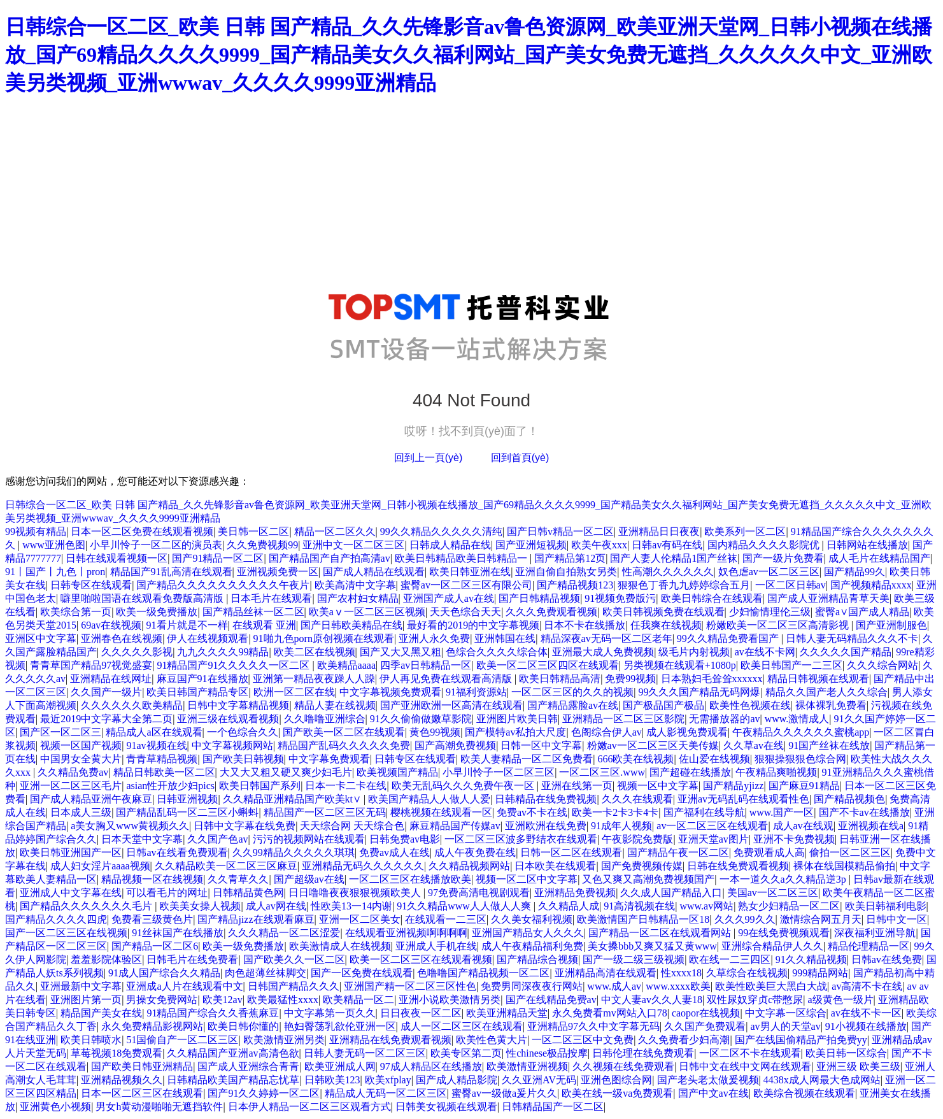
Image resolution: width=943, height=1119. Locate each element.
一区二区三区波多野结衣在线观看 (520, 839)
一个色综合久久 (242, 732)
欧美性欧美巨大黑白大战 (771, 986)
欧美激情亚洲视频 (527, 1066)
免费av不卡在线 (532, 812)
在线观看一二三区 (445, 919)
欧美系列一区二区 (745, 531)
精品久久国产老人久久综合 (826, 692)
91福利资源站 (476, 692)
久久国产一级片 (106, 692)
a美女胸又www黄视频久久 (130, 825)
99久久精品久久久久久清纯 (441, 531)
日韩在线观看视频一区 (116, 558)
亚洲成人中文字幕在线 (71, 892)
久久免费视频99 (262, 544)
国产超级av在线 (309, 879)
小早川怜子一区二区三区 (499, 772)
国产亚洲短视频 (531, 544)
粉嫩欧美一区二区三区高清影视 (778, 625)
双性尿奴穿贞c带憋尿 (755, 999)
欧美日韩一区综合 (846, 1053)
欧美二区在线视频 (314, 651)
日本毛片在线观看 (271, 598)
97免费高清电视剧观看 (479, 892)
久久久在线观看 (637, 799)
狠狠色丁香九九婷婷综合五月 (684, 585)
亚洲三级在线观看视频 (228, 718)
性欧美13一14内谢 (351, 906)
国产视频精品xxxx (871, 585)
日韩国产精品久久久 (293, 986)
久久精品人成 (568, 906)
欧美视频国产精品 (397, 772)
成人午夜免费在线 (475, 852)
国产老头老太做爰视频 (708, 1079)
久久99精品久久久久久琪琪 (293, 852)
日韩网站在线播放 (867, 544)
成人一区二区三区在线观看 (462, 1026)
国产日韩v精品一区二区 (560, 531)
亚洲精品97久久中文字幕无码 (593, 1026)
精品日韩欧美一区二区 (164, 772)
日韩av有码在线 (667, 544)
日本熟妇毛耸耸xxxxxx (712, 678)
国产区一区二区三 (60, 732)
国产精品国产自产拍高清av (329, 558)
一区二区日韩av (790, 585)
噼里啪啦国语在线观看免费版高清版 (143, 598)
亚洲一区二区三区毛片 (71, 785)
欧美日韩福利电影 (885, 906)
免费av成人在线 (394, 852)
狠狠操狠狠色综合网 (800, 758)
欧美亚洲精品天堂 (507, 1013)
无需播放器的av (724, 718)
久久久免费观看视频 (551, 611)
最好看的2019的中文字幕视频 (473, 625)
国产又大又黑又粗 (400, 651)
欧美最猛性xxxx (282, 999)
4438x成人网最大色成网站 (822, 1079)
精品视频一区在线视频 (152, 879)
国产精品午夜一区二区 (678, 852)
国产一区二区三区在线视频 (66, 932)
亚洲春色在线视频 (121, 638)
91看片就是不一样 (187, 625)
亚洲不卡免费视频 (794, 839)
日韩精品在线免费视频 (546, 799)
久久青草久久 (238, 879)
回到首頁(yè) (520, 457)
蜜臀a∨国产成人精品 (862, 611)
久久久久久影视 (137, 651)
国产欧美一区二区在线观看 (344, 732)
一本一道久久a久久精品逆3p (784, 879)
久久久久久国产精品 (845, 651)
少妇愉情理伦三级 (770, 611)
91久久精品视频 (811, 959)
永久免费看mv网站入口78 (609, 1013)
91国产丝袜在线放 (829, 745)
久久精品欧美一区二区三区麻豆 (226, 865)
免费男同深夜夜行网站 (532, 986)
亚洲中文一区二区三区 (353, 544)
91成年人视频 (621, 825)
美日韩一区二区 (253, 531)
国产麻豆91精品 (804, 785)
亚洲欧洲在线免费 (545, 825)
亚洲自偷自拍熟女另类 (566, 571)
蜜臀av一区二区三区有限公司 (466, 585)
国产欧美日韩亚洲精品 (142, 1066)
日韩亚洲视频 (187, 799)
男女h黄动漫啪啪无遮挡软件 (159, 1106)
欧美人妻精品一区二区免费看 (526, 758)
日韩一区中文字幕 (541, 745)
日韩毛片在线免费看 (192, 959)
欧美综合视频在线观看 (804, 1093)
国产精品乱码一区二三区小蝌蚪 (187, 812)
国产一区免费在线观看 (362, 972)
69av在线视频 (111, 625)
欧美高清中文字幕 (355, 585)
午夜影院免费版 (637, 839)
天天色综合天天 (465, 611)
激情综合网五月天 (820, 919)
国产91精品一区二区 (218, 558)
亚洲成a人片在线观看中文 (184, 986)
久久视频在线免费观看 (623, 1066)
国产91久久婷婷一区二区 (264, 1093)
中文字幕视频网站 (232, 745)
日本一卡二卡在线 (345, 785)
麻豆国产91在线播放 (202, 678)
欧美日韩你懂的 (243, 1026)
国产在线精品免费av (551, 999)
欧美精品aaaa (346, 665)
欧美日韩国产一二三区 (791, 665)
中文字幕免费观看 (329, 758)
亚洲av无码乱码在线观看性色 (743, 799)
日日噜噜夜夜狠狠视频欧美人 (355, 892)
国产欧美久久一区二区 (294, 959)
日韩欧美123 (332, 1079)
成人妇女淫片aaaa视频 (100, 865)
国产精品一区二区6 (154, 946)
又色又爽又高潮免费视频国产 (648, 879)
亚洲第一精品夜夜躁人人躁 (314, 678)
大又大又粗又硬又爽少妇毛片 (286, 772)
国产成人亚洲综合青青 (248, 1066)
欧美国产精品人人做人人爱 (429, 799)
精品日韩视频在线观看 (818, 678)
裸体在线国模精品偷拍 (844, 865)
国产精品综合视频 (537, 959)
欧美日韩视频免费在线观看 (663, 611)
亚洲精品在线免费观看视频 (390, 1039)
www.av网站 (706, 906)
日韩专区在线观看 (91, 585)
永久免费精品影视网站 (152, 1026)
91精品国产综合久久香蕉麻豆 (212, 1013)
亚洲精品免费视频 (575, 892)
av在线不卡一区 (866, 1013)
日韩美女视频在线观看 (446, 1106)
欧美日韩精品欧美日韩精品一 (462, 558)
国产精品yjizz (733, 785)
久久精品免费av (73, 772)
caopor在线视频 (706, 1013)
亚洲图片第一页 (86, 999)
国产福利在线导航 (704, 812)
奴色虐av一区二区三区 (768, 571)
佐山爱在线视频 (714, 758)
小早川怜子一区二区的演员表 (156, 544)
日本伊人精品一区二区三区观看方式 (309, 1106)
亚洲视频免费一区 (277, 571)
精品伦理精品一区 (868, 946)
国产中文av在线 (713, 1093)
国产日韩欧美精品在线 (351, 625)
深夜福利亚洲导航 (875, 932)
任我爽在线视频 (666, 625)
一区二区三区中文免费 (583, 1039)
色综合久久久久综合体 (497, 651)
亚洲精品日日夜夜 (659, 531)
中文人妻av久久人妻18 (651, 999)
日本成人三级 (80, 812)
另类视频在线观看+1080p (679, 665)
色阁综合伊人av (606, 732)
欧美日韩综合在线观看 (712, 598)
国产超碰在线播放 (690, 772)
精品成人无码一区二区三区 (386, 1093)
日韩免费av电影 (404, 839)
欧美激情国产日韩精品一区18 (643, 919)
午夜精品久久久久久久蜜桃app (800, 732)
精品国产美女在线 (101, 1013)
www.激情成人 (797, 718)
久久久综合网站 (882, 665)
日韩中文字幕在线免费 (244, 825)
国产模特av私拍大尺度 (515, 732)
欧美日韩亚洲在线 (470, 571)
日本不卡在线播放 (584, 625)
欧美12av (222, 999)
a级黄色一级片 (840, 999)
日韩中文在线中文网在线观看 (745, 1066)
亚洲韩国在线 (504, 638)
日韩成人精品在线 (450, 544)
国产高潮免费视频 (455, 745)
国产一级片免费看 (783, 558)
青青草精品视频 (161, 758)
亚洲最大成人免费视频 (603, 651)
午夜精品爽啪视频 (776, 772)
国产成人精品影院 (456, 1079)
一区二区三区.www (602, 772)
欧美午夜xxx (599, 544)
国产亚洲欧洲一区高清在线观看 (451, 705)
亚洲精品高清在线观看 (605, 972)
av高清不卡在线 (867, 986)
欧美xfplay (388, 1079)
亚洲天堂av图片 (713, 839)
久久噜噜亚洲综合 (324, 718)
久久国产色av (217, 839)
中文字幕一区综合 (785, 1013)
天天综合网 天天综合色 (352, 825)
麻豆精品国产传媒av (454, 825)
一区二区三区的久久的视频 (572, 692)
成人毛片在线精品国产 (879, 558)
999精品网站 (820, 972)
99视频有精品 (35, 531)
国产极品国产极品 (663, 705)
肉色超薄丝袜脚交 (265, 972)
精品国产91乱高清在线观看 (171, 571)
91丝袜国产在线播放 (177, 932)
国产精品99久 (854, 571)
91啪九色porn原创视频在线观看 (323, 638)
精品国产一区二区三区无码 (325, 812)
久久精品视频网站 (469, 865)
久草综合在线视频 (747, 972)
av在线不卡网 (765, 651)
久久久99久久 (745, 919)
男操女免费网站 (161, 999)
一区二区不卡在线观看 (750, 1053)
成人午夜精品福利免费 (532, 946)
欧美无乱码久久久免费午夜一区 (464, 785)
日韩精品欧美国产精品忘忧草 (233, 1079)
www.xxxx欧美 (678, 986)
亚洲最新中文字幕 (81, 986)
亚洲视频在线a (871, 825)
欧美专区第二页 (466, 1053)
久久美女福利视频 (531, 919)
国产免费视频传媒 (642, 865)
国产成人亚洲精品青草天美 (828, 598)
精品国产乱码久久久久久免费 (344, 745)
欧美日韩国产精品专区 (197, 692)
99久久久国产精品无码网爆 (699, 692)
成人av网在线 (276, 906)
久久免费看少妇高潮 (684, 1039)
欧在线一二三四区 (729, 959)
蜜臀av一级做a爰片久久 (504, 1093)
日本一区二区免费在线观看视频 (142, 531)
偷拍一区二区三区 (850, 852)
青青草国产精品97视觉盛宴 (91, 665)
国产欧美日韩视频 (243, 758)
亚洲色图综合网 (616, 1079)
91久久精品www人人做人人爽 (465, 906)
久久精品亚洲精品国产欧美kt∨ (293, 799)
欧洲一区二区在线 (294, 692)
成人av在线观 (803, 825)
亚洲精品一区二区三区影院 (623, 718)
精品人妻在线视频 (335, 705)
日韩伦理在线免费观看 (643, 1053)
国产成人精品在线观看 (374, 571)
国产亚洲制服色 (891, 625)
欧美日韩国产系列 (260, 785)
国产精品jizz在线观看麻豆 (255, 919)
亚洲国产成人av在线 (448, 598)
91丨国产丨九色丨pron (55, 571)
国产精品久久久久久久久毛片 (87, 906)
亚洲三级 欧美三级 (858, 1066)
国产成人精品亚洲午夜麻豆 (91, 799)
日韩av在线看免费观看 (176, 852)
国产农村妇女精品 (358, 598)
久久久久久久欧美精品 (132, 705)
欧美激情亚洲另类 (284, 1039)
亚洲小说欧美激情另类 (449, 999)
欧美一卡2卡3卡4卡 (615, 812)
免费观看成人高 (769, 852)
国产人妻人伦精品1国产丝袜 (673, 558)
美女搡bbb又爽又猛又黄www (652, 946)
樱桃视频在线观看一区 (441, 812)
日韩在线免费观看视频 (738, 865)
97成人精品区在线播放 (431, 1066)
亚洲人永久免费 (434, 638)
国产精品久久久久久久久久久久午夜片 (222, 585)
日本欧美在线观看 (555, 865)
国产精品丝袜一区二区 (253, 611)
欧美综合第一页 (75, 611)
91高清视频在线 (639, 906)
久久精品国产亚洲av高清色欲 (233, 1053)
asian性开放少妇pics (170, 785)
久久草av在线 (753, 745)
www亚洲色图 (53, 544)
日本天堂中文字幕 (142, 839)
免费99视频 (630, 678)
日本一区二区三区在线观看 (142, 1093)
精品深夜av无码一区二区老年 (606, 638)
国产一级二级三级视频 (633, 959)
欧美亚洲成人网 (340, 1066)
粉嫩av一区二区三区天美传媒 (653, 745)
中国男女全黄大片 (81, 758)
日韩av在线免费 (886, 959)
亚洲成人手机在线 (436, 946)
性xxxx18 (681, 972)
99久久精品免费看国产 (729, 638)
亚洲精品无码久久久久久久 (363, 865)
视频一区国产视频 (81, 745)
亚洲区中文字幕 (40, 638)
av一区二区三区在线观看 (712, 825)
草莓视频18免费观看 (116, 1053)
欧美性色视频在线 (750, 705)
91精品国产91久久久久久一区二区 (234, 665)
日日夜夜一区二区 (421, 1013)
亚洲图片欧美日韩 (517, 718)
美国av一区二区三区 (772, 892)
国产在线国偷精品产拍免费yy (801, 1039)
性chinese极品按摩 (547, 1053)
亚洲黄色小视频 (55, 1106)
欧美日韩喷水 (91, 1039)
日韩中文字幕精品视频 (238, 705)
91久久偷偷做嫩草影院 (421, 718)
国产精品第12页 (570, 558)
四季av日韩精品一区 (425, 665)
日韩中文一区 (896, 919)
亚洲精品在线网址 (111, 678)
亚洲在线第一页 (577, 785)
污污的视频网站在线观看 (309, 839)
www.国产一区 (781, 812)
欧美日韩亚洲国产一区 (71, 852)
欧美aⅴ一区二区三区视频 (367, 611)
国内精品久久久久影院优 (764, 544)
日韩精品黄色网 (248, 892)
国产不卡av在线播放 (864, 812)
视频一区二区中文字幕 (527, 879)
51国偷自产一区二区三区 (182, 1039)
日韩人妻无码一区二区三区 (365, 1053)
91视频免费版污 (620, 598)
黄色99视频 (434, 732)
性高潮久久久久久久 (668, 571)
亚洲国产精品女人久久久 (528, 932)
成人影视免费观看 (687, 732)
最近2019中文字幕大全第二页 (106, 718)
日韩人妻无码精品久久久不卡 (852, 638)
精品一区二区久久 (335, 531)
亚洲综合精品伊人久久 (772, 946)
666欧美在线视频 (635, 758)
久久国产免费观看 (705, 1026)
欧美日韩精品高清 (559, 678)
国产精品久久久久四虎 (56, 919)
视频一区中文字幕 (657, 785)
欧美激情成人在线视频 (340, 946)
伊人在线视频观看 (207, 638)
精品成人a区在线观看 (154, 732)
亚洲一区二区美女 (360, 919)
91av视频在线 (156, 745)
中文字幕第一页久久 (330, 1013)
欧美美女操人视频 (200, 906)
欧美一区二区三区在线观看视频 (421, 959)
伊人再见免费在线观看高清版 (446, 678)
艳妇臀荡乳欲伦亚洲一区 (340, 1026)
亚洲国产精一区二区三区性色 (410, 986)
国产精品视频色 (849, 799)
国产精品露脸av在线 (572, 705)
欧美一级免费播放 (156, 611)
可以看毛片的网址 (167, 892)
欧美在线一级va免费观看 (617, 1093)
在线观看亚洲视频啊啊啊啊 (406, 932)
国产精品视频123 (575, 585)
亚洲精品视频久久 (121, 1079)
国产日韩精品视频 (539, 598)
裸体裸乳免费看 (831, 705)
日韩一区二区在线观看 (571, 852)
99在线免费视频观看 (784, 932)
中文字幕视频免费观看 (390, 692)
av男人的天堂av (785, 1026)
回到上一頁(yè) (428, 457)
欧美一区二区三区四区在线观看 (547, 665)
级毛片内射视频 (694, 651)
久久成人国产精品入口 (671, 892)
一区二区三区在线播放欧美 (410, 879)
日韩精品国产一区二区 (553, 1106)
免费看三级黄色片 (152, 919)
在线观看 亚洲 (264, 625)
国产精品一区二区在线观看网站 (661, 932)
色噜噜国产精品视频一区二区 (483, 972)
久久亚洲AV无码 (539, 1079)
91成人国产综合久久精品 (164, 972)
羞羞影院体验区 (106, 959)
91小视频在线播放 (866, 1026)
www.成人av (614, 986)
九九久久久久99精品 (223, 651)
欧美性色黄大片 (491, 1039)
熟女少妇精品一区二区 (789, 906)
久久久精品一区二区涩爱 (284, 932)
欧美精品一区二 (358, 999)
